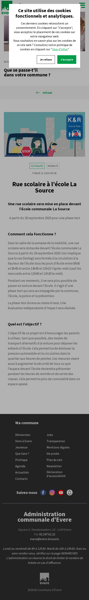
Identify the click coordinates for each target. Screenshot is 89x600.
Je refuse (46, 59)
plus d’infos (60, 49)
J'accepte (66, 59)
